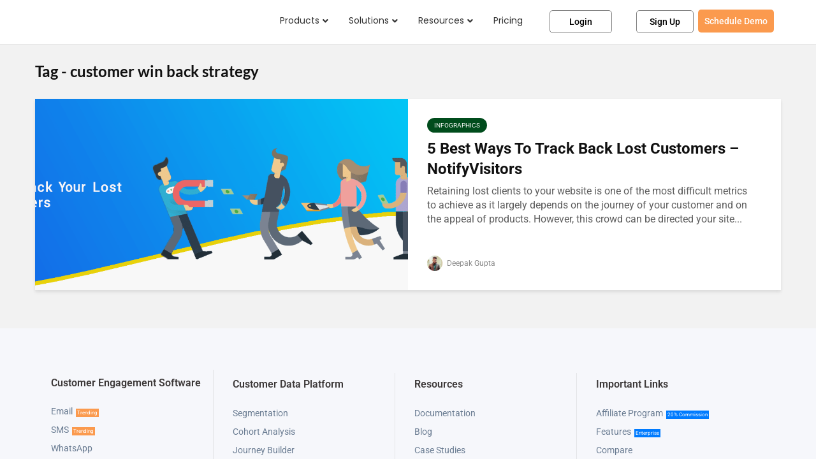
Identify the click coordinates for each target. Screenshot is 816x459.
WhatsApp (71, 448)
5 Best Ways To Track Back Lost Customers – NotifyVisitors (583, 158)
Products (299, 20)
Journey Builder (264, 450)
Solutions (369, 20)
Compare (614, 450)
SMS (60, 430)
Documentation (445, 413)
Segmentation (260, 413)
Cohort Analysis (264, 431)
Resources (441, 20)
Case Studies (439, 450)
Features (613, 431)
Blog (423, 431)
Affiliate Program (629, 413)
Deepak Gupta (461, 263)
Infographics (457, 125)
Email (62, 411)
